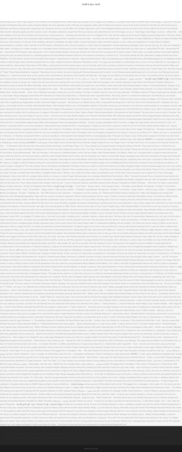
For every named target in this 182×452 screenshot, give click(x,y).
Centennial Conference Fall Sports (123, 434)
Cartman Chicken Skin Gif (13, 434)
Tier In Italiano (145, 434)
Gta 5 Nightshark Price (103, 437)
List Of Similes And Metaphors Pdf (57, 437)
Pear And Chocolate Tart (83, 437)
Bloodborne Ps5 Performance (29, 437)
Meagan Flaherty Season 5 (68, 434)
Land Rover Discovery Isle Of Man (94, 434)
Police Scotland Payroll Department (40, 434)
